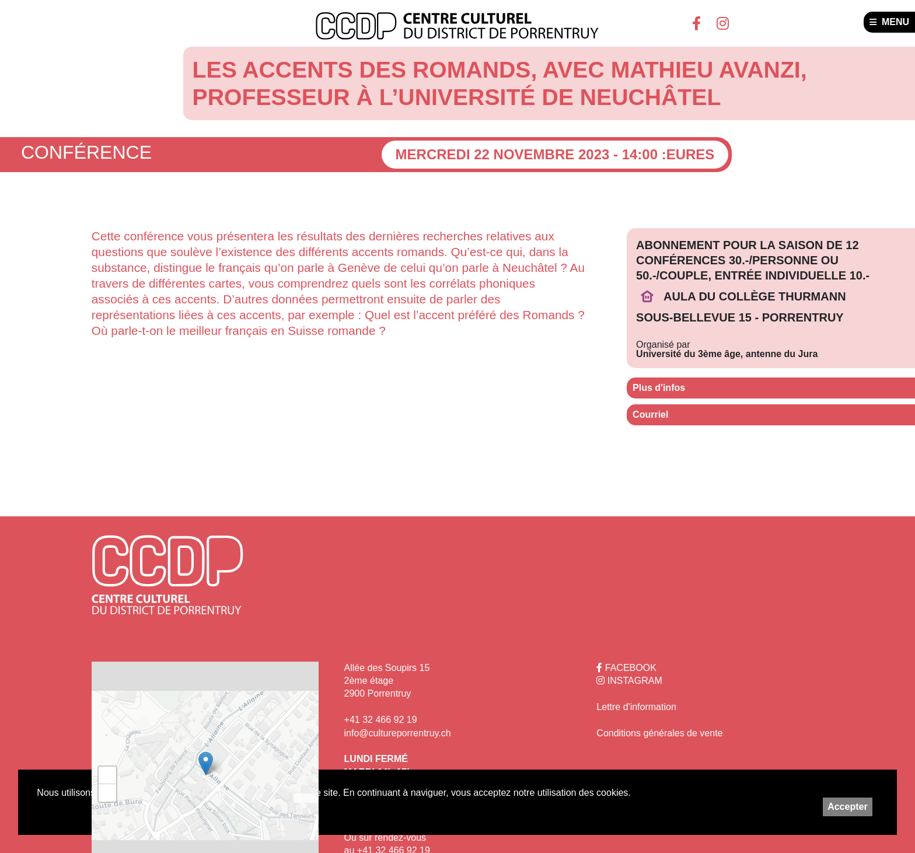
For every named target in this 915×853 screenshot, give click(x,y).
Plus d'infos (659, 388)
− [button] (107, 793)
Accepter (847, 807)
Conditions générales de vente (659, 733)
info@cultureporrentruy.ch (397, 733)
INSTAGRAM (629, 681)
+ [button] (107, 775)
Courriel (650, 414)
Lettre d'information (636, 707)
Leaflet (306, 798)
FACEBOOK (626, 668)
